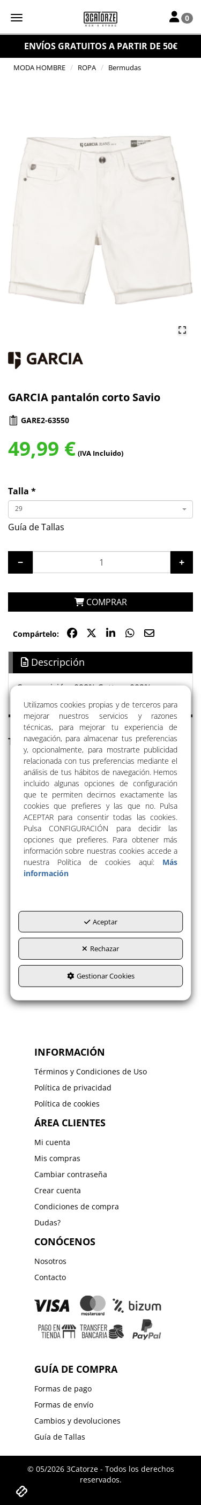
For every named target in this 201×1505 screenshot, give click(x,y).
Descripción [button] (53, 662)
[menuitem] (100, 1072)
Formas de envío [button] (63, 1404)
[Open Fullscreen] (182, 330)
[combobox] (100, 509)
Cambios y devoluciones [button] (77, 1421)
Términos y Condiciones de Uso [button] (90, 1071)
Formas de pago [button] (63, 1388)
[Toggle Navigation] (181, 17)
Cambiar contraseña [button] (70, 1174)
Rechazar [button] (100, 948)
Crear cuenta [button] (57, 1190)
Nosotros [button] (50, 1261)
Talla (22, 491)
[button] (100, 18)
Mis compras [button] (57, 1158)
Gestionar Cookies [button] (101, 976)
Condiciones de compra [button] (76, 1206)
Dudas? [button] (47, 1222)
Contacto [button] (50, 1277)
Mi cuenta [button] (52, 1142)
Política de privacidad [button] (72, 1087)
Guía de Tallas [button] (36, 527)
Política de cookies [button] (67, 1103)
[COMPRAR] (100, 602)
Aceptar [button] (100, 922)
